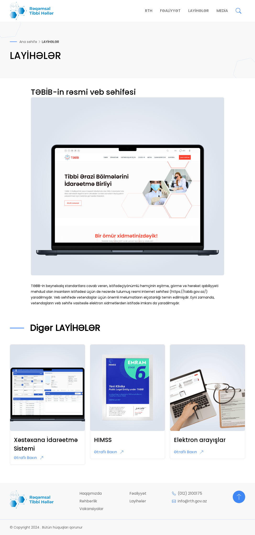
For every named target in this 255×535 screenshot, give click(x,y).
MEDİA (222, 10)
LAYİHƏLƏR (198, 10)
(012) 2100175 (187, 493)
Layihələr (137, 501)
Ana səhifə (28, 41)
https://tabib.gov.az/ (188, 291)
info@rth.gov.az (189, 501)
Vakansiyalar (91, 508)
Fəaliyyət (137, 493)
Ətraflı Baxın (29, 457)
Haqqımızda (90, 493)
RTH (148, 10)
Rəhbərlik (88, 501)
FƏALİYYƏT (170, 10)
